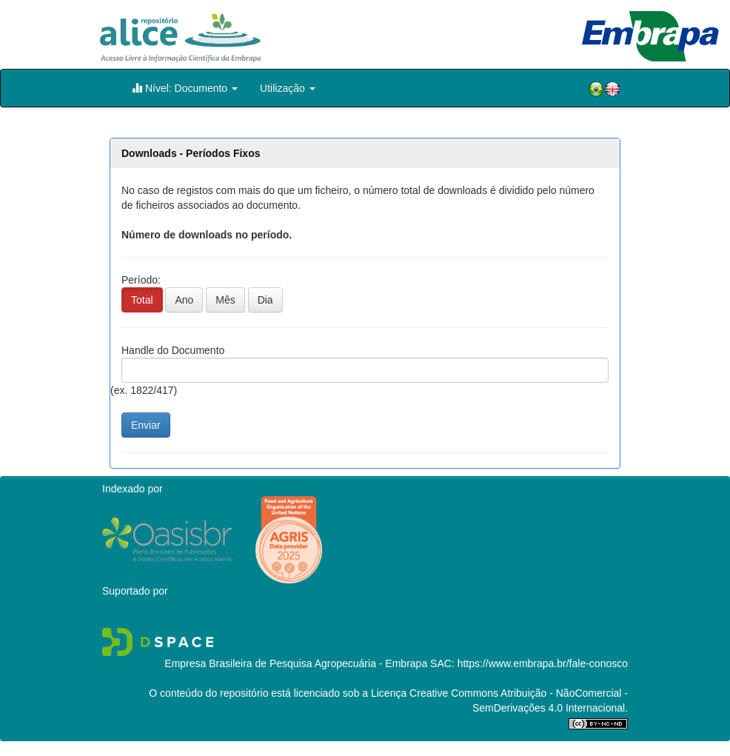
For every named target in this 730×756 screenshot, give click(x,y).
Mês (225, 300)
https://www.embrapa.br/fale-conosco (543, 663)
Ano (184, 300)
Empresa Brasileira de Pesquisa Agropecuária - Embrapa (295, 663)
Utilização (287, 88)
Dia (265, 300)
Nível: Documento (185, 87)
